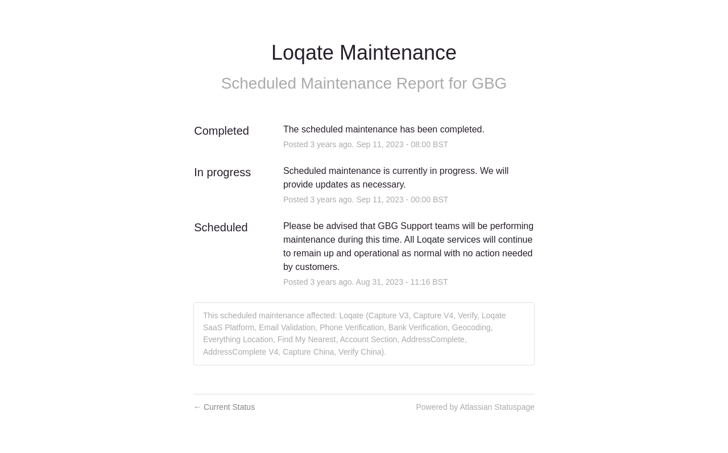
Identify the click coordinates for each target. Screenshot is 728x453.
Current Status (224, 407)
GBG (489, 83)
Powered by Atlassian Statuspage (475, 407)
